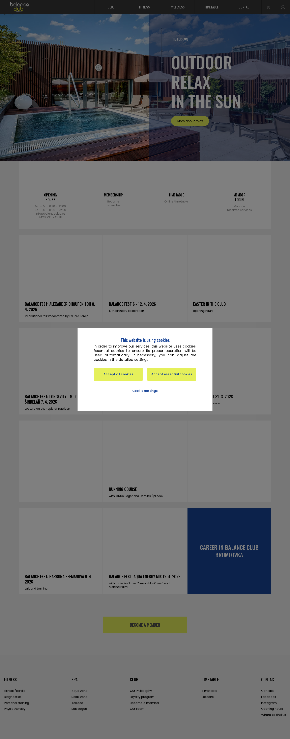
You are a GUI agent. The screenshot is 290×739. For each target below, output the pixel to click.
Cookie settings (145, 391)
